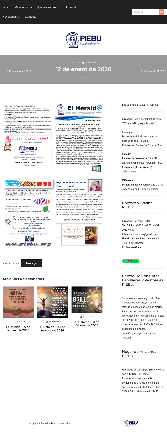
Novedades (10, 16)
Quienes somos (46, 7)
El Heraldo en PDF (11, 263)
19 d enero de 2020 (151, 71)
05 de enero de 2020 (20, 71)
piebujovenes (129, 171)
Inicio (6, 7)
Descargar (31, 263)
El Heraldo (71, 7)
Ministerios (21, 7)
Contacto (30, 16)
